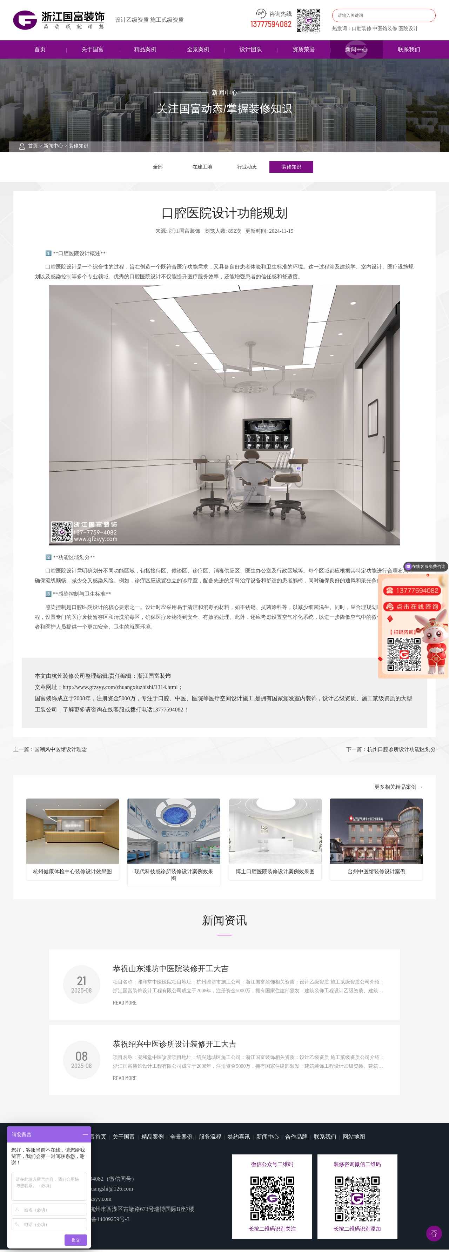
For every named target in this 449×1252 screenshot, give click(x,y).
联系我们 (409, 49)
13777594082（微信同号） (105, 1181)
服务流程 (210, 1139)
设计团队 (251, 49)
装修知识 (78, 145)
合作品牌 (296, 1139)
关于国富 (92, 49)
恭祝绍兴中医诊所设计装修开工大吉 (174, 1046)
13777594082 (271, 24)
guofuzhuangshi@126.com (103, 1191)
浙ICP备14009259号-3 (103, 1222)
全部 (158, 168)
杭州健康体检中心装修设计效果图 (72, 874)
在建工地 (202, 168)
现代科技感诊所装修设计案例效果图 (173, 877)
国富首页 (95, 1139)
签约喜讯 (239, 1139)
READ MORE (125, 1005)
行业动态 (246, 168)
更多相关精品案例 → (398, 789)
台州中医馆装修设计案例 (377, 874)
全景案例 (198, 49)
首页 (40, 49)
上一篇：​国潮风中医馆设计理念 (50, 752)
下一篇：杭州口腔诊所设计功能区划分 (391, 752)
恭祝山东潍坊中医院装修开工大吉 (171, 971)
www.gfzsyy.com (92, 1201)
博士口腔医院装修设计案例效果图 (275, 874)
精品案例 (145, 49)
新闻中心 (356, 49)
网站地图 (354, 1139)
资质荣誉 (304, 49)
